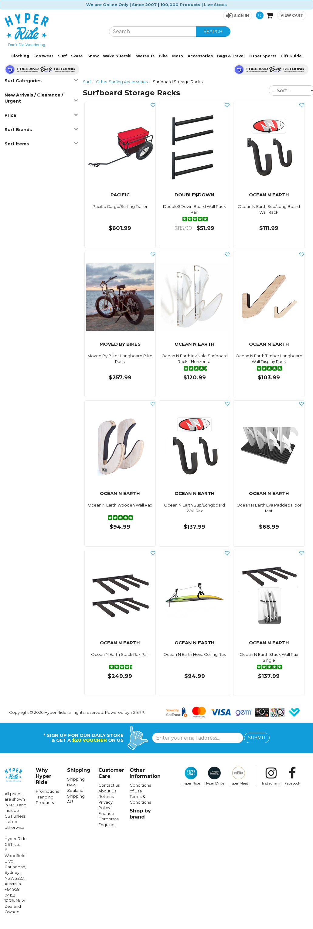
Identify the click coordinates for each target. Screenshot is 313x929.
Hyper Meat (238, 776)
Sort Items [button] (41, 144)
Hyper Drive (214, 776)
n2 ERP (137, 712)
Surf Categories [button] (41, 80)
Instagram (271, 776)
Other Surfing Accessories (122, 81)
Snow (93, 56)
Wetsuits (145, 56)
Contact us (109, 785)
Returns (106, 796)
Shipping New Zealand (76, 785)
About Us (107, 790)
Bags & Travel (231, 56)
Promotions (47, 791)
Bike (163, 56)
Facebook (292, 776)
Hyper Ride (191, 776)
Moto (177, 56)
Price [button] (41, 115)
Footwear (43, 56)
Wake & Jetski (117, 56)
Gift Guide (291, 56)
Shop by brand (140, 814)
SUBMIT (257, 738)
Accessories (200, 56)
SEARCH (213, 31)
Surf (62, 56)
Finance (106, 813)
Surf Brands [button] (41, 129)
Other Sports (262, 56)
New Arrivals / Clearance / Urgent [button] (41, 98)
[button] (237, 15)
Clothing (20, 56)
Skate (77, 56)
